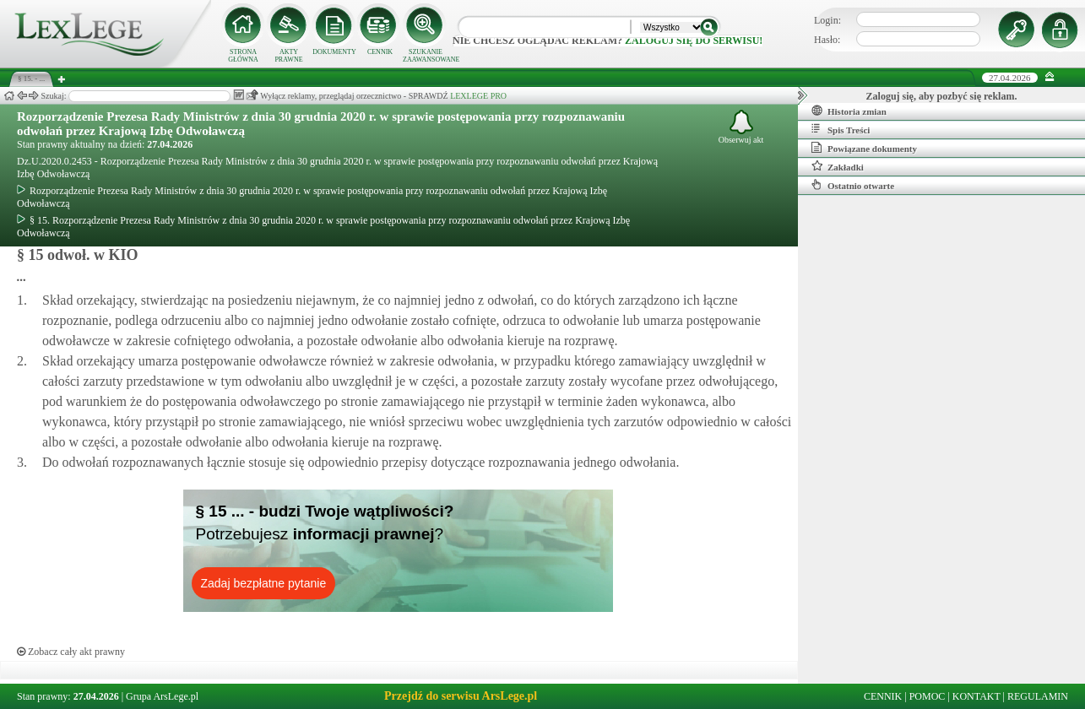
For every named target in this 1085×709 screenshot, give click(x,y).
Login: (827, 20)
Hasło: (827, 40)
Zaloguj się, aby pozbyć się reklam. (941, 96)
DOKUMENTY (334, 52)
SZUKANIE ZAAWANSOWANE (425, 55)
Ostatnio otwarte (852, 185)
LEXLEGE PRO (478, 95)
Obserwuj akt (741, 127)
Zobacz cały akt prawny (71, 652)
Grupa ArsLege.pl (162, 696)
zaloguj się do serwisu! (693, 40)
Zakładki (837, 166)
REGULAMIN (1037, 696)
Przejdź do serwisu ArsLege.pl (460, 696)
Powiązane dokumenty (864, 148)
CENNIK (380, 52)
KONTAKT (976, 696)
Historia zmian (849, 110)
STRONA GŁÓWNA (243, 55)
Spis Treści (840, 129)
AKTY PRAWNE (288, 55)
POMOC (927, 696)
